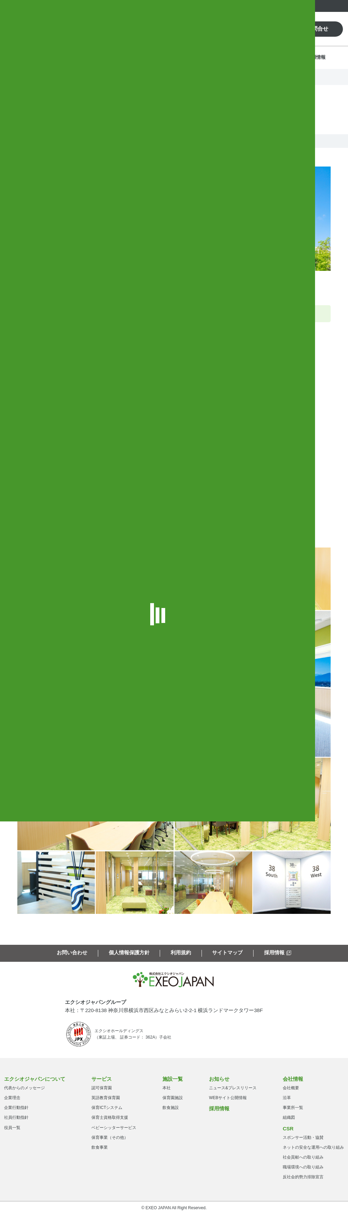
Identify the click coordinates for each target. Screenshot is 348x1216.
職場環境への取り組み (303, 1168)
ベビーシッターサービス (113, 1128)
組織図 (289, 1118)
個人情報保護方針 (129, 950)
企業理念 (12, 1099)
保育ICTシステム (106, 1109)
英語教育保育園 (105, 1099)
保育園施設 (172, 1099)
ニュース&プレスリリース (233, 1089)
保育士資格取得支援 (109, 1118)
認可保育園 (101, 1089)
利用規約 (181, 950)
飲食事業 (99, 1148)
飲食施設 (170, 1109)
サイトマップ (227, 950)
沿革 (287, 1099)
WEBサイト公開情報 (228, 1099)
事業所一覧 (293, 1109)
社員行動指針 (16, 1118)
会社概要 (291, 1089)
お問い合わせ (72, 950)
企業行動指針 (16, 1109)
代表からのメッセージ (24, 1089)
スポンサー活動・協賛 (303, 1138)
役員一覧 (12, 1128)
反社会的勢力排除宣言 (303, 1178)
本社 (166, 1089)
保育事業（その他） (109, 1138)
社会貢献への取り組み (303, 1158)
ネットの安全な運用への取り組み (313, 1148)
